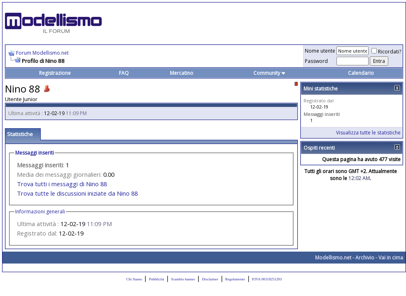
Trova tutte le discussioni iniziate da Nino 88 (77, 193)
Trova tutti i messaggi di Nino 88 (62, 184)
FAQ (124, 72)
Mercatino (181, 72)
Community (269, 72)
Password (316, 61)
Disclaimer (210, 279)
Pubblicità (156, 279)
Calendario (361, 72)
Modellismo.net (333, 257)
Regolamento (235, 279)
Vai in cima (390, 257)
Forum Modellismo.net (42, 52)
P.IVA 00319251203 (267, 279)
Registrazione (55, 72)
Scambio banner (183, 279)
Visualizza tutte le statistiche (368, 132)
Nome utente (320, 50)
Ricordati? (386, 51)
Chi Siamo (134, 279)
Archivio (364, 257)
